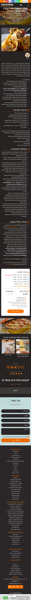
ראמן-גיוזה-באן (15, 499)
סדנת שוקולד (15, 542)
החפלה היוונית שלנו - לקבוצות (15, 510)
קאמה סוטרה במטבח (15, 568)
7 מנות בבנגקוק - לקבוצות (15, 572)
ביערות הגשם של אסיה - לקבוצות (15, 522)
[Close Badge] (15, 594)
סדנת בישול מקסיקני (15, 485)
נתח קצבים (15, 478)
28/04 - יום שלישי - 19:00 (21, 277)
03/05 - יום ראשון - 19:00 (21, 279)
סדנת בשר (15, 459)
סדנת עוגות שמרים (15, 538)
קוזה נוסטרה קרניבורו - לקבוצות (15, 514)
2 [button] (15, 49)
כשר (24, 1)
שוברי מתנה (15, 465)
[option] (15, 39)
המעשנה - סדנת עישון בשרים (15, 483)
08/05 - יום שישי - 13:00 (21, 282)
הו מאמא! (15, 564)
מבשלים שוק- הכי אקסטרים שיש (15, 504)
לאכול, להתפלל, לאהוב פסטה (15, 487)
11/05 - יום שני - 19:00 (21, 284)
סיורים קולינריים (15, 527)
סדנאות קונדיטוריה (15, 457)
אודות (15, 453)
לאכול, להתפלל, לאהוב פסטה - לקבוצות (15, 512)
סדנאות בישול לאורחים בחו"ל (15, 523)
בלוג (15, 467)
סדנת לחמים (15, 534)
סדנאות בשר (15, 463)
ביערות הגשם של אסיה (15, 489)
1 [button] (16, 49)
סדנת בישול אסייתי (15, 555)
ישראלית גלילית (15, 497)
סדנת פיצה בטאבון (15, 540)
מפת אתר (15, 471)
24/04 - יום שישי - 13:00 (17, 275)
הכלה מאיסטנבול (15, 495)
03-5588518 (14, 581)
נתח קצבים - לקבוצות (15, 508)
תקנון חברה (9, 264)
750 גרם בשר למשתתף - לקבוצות (15, 516)
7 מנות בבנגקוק (15, 566)
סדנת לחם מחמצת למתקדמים (15, 536)
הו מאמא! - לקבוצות (15, 570)
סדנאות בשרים (15, 551)
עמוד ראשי (23, 21)
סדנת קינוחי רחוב (15, 544)
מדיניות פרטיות (15, 473)
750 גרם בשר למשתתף (15, 480)
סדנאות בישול (15, 455)
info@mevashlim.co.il (14, 227)
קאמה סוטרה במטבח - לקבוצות (15, 574)
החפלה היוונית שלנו (15, 493)
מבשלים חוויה (15, 451)
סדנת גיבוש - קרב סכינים (15, 506)
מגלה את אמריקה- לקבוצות (15, 518)
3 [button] (14, 49)
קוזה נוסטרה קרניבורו (15, 481)
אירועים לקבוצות (15, 525)
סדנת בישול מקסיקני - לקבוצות (15, 520)
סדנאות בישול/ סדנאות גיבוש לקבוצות (15, 461)
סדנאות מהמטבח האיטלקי (15, 553)
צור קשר (15, 469)
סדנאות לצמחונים (15, 557)
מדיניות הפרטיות (14, 599)
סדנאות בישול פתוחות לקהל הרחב (12, 21)
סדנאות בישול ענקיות (15, 529)
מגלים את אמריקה (15, 491)
